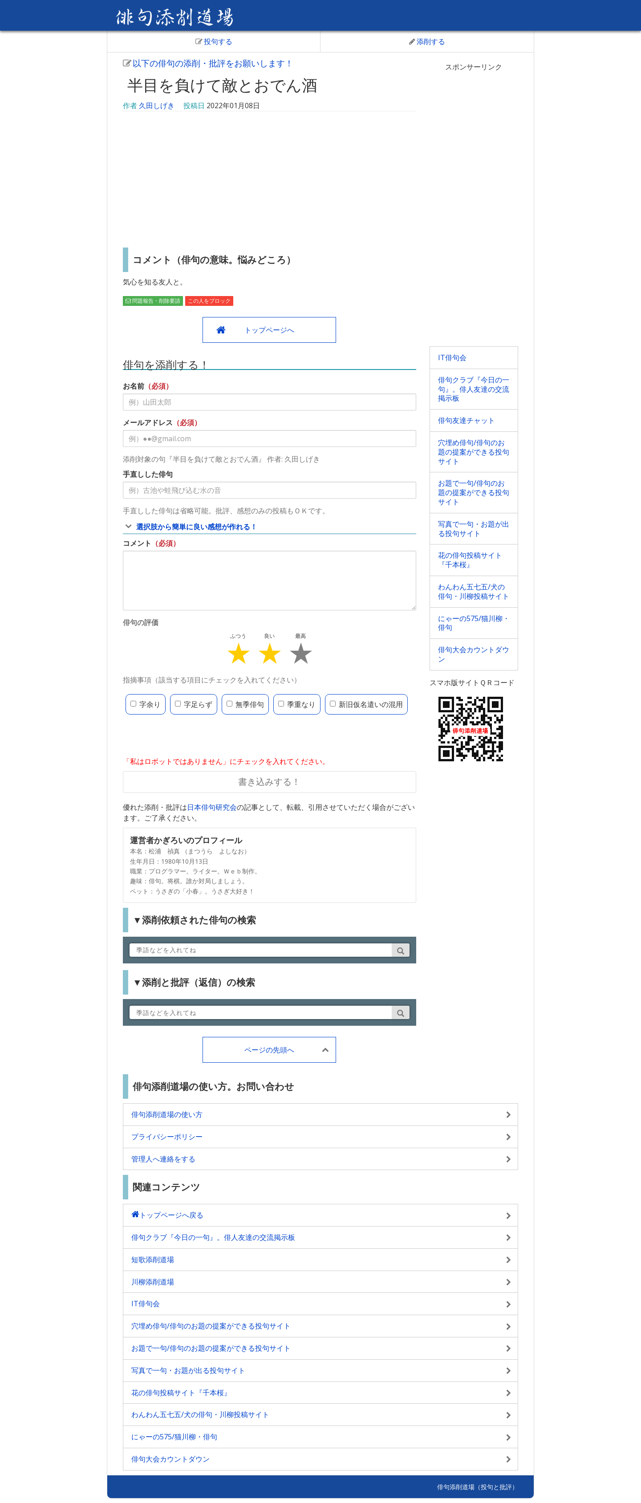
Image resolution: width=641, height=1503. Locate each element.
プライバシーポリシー (167, 1136)
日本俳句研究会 (212, 807)
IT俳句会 (452, 357)
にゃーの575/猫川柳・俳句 (474, 623)
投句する (213, 41)
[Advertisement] (269, 180)
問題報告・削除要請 (153, 301)
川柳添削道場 (152, 1282)
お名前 (133, 386)
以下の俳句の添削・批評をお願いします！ (208, 63)
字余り (145, 704)
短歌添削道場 (152, 1259)
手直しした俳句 (148, 474)
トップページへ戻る (171, 1215)
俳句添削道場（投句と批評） (477, 1487)
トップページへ (269, 330)
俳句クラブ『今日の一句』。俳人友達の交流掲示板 (473, 389)
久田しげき (156, 105)
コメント (137, 543)
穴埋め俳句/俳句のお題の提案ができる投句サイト (473, 452)
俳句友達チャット (466, 420)
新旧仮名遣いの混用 (366, 704)
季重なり (297, 704)
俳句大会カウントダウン (473, 654)
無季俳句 (245, 704)
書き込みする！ (269, 782)
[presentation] (190, 736)
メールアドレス (148, 422)
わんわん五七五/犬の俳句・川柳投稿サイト (473, 591)
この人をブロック (209, 301)
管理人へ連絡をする (163, 1159)
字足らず (193, 704)
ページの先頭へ (269, 1050)
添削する (427, 41)
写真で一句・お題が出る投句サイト (473, 528)
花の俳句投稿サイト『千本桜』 (470, 559)
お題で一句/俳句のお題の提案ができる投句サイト (473, 492)
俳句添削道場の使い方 (167, 1114)
